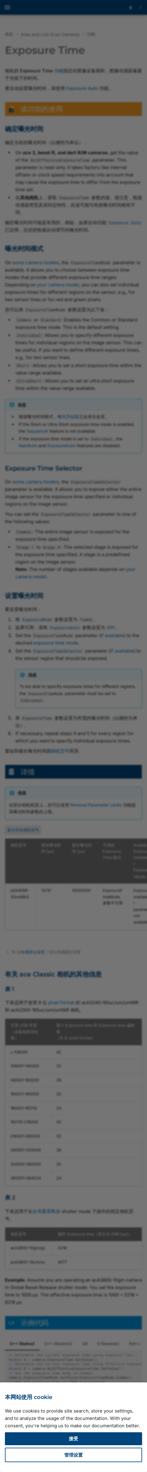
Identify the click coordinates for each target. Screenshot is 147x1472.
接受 (73, 1439)
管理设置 (73, 1455)
